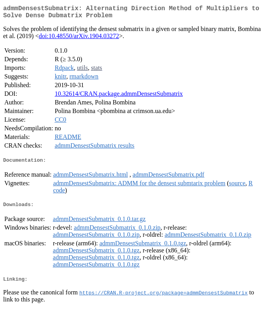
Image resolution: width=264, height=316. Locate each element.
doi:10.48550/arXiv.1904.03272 (79, 39)
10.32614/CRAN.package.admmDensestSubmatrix (119, 96)
